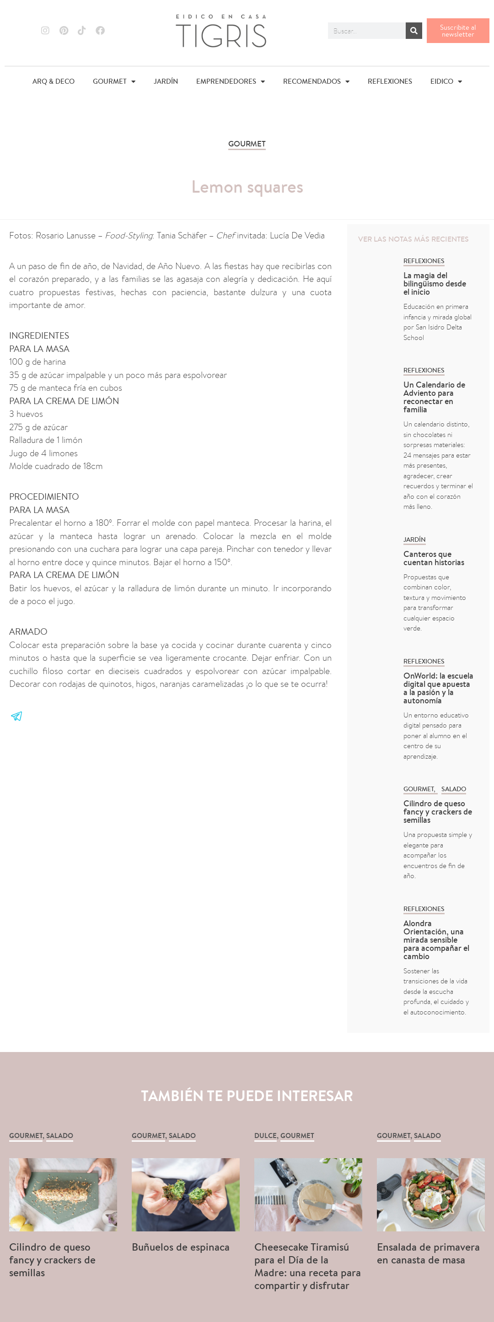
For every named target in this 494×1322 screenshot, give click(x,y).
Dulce (265, 1135)
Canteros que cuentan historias (433, 558)
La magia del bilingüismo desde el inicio (434, 283)
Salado (453, 789)
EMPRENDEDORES (230, 82)
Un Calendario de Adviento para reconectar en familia (434, 397)
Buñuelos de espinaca (182, 1247)
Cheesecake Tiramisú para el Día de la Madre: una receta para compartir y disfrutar (307, 1266)
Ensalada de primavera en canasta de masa (428, 1253)
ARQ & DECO (53, 81)
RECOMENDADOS (316, 82)
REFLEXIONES (390, 81)
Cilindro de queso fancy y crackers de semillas (437, 812)
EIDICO (446, 82)
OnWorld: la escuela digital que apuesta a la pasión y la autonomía (438, 688)
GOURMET (114, 82)
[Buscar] (414, 30)
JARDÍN (166, 81)
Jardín (414, 539)
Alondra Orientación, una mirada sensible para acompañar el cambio (436, 939)
